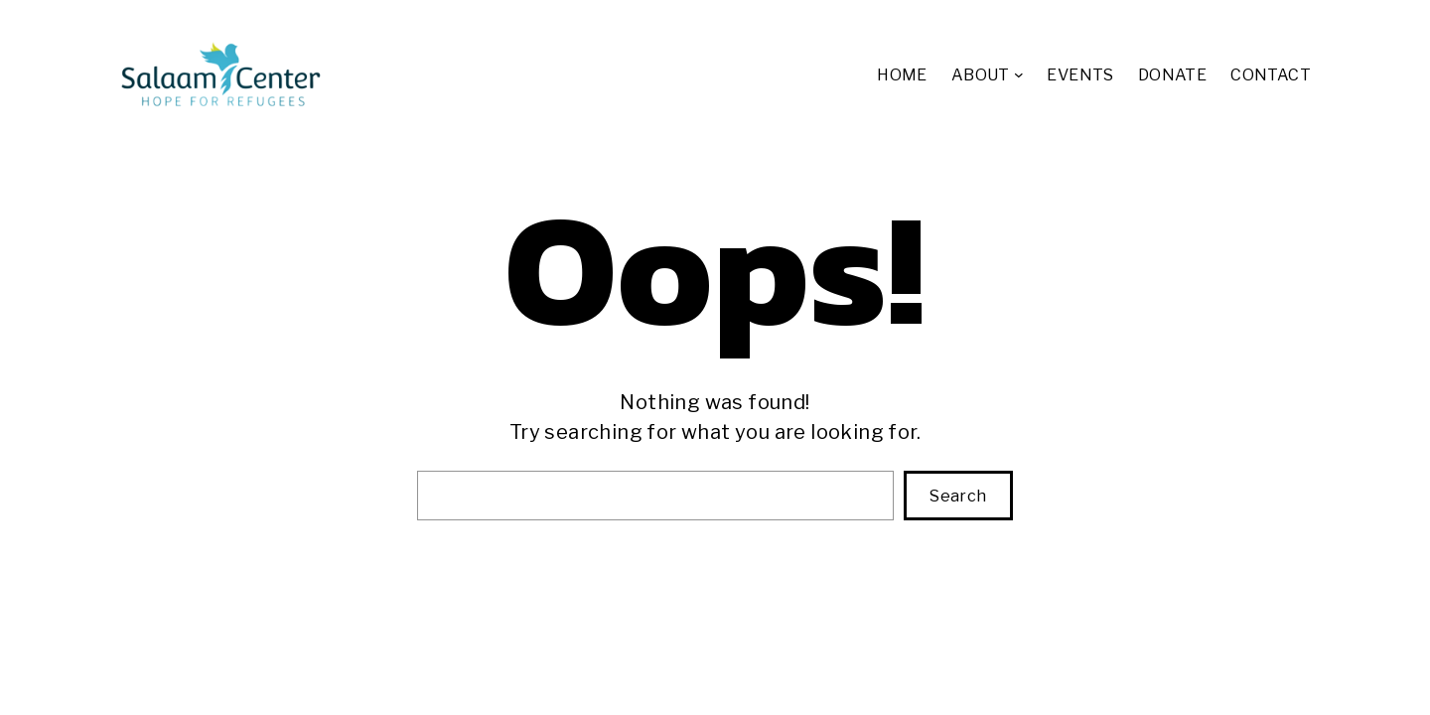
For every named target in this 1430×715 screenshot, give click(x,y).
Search (958, 496)
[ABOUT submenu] (1019, 74)
